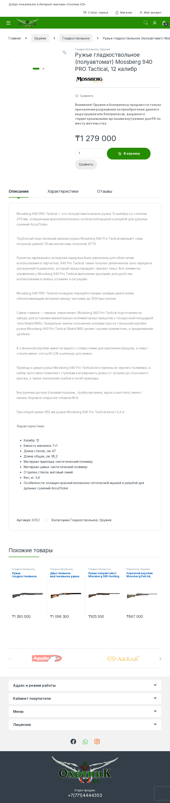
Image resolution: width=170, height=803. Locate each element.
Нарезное (132, 569)
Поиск (145, 22)
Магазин (123, 12)
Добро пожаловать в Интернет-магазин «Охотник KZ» (47, 4)
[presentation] (160, 658)
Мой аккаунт (150, 12)
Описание (19, 191)
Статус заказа (95, 12)
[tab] (19, 193)
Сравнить (86, 95)
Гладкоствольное (76, 38)
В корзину (132, 153)
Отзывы (104, 191)
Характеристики (62, 191)
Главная (15, 38)
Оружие (40, 38)
